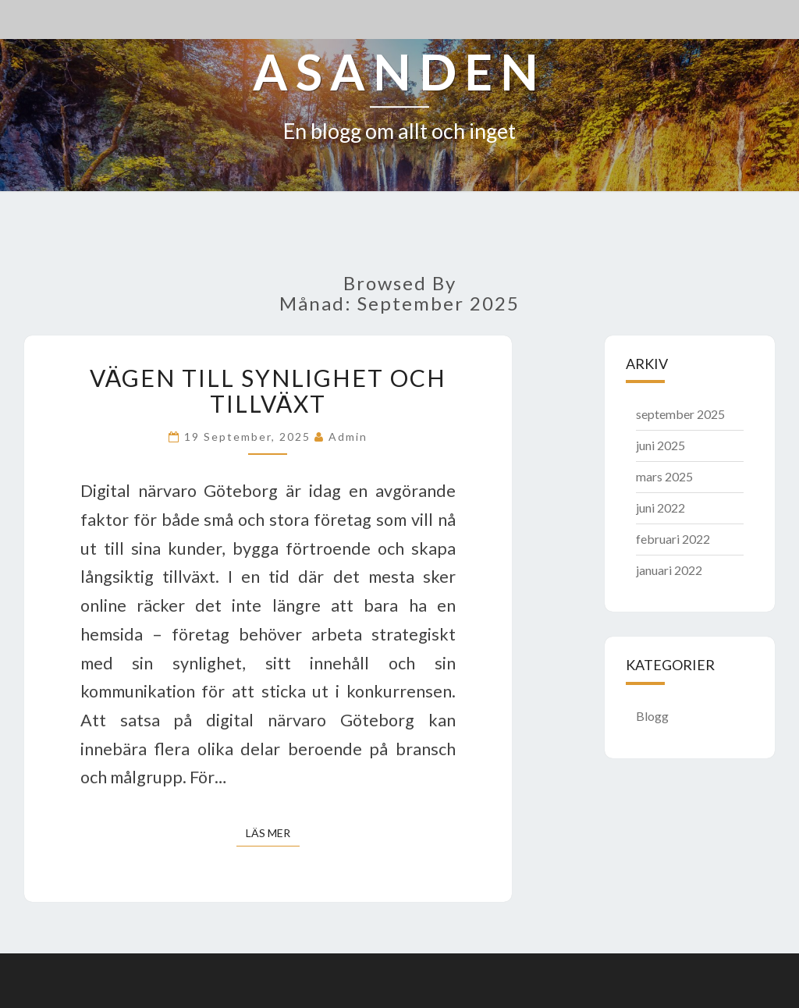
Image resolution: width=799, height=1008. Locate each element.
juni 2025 (660, 445)
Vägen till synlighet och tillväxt (268, 390)
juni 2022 (660, 507)
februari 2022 (673, 538)
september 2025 (680, 413)
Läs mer (273, 832)
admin (348, 436)
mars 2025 (664, 476)
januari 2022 (669, 570)
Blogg (652, 715)
